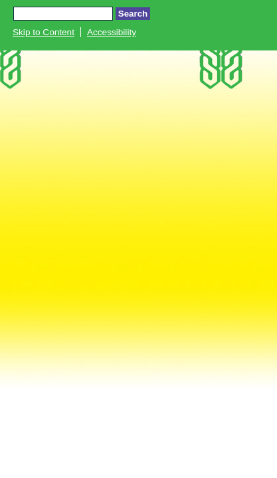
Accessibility (111, 32)
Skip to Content (43, 32)
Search (132, 14)
